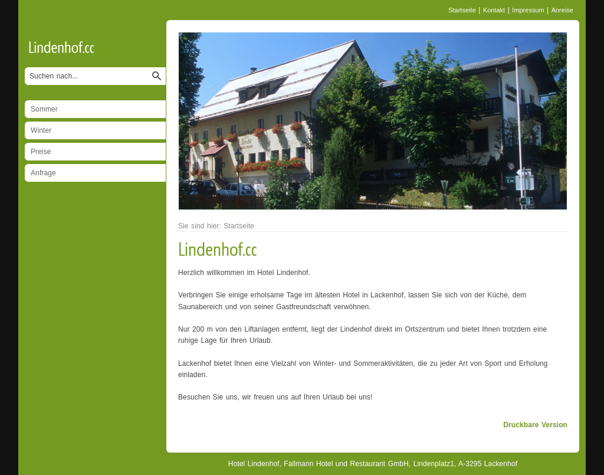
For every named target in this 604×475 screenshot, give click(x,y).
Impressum (528, 10)
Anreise (562, 10)
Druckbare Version (535, 425)
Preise (41, 152)
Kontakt (494, 10)
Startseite (462, 10)
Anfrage (43, 173)
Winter (41, 130)
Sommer (44, 109)
